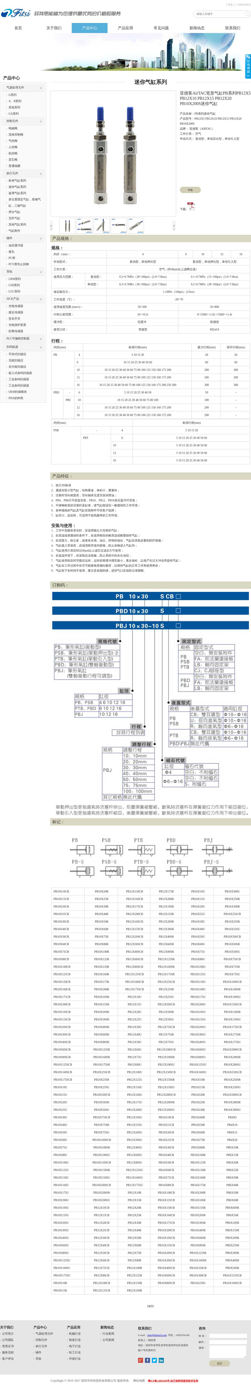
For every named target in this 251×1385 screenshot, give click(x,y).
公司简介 (8, 1333)
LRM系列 (15, 278)
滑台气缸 (14, 212)
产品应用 (125, 28)
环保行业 (75, 1358)
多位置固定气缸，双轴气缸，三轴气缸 (25, 202)
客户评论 (8, 1358)
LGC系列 (14, 291)
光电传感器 (16, 306)
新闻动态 (197, 28)
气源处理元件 (15, 87)
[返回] (150, 1306)
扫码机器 (12, 346)
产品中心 (89, 28)
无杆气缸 (14, 218)
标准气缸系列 (17, 180)
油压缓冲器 (16, 245)
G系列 (13, 94)
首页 (18, 28)
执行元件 (12, 173)
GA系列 (14, 113)
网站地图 (139, 1380)
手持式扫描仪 (17, 354)
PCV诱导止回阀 (19, 264)
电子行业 (75, 1346)
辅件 (9, 238)
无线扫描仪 (16, 360)
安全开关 (14, 318)
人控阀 (13, 147)
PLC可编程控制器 (17, 338)
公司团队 (8, 1339)
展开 (248, 66)
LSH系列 (14, 285)
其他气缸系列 (17, 224)
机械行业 (75, 1333)
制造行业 (75, 1339)
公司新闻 (108, 1339)
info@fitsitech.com (157, 1335)
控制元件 (12, 121)
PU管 (12, 258)
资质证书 (8, 1346)
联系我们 (232, 28)
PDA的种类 (16, 398)
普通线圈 (14, 166)
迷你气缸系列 (17, 186)
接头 (11, 251)
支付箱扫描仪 (17, 366)
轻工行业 (75, 1352)
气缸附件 (14, 230)
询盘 (190, 189)
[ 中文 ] (230, 4)
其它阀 (13, 159)
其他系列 (14, 107)
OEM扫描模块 (18, 391)
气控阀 (13, 140)
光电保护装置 (17, 324)
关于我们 (53, 28)
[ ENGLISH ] (244, 4)
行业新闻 (108, 1333)
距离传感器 (16, 331)
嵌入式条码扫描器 (20, 373)
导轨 (9, 271)
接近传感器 (16, 312)
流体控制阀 (16, 134)
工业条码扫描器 (19, 379)
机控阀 (13, 153)
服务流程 (8, 1352)
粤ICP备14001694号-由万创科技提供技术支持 (173, 1380)
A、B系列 (15, 101)
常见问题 (161, 28)
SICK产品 (12, 298)
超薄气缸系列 (17, 193)
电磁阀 (13, 128)
